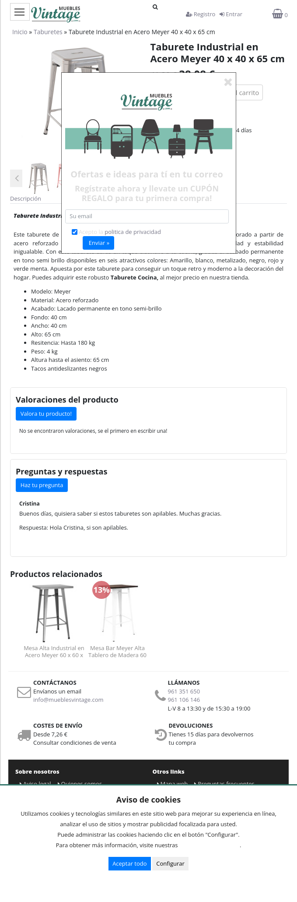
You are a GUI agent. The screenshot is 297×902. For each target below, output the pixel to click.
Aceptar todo (129, 863)
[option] (36, 178)
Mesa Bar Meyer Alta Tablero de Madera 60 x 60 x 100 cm (117, 651)
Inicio (20, 32)
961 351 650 (184, 691)
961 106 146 (184, 700)
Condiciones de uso (211, 845)
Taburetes (48, 32)
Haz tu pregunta (42, 485)
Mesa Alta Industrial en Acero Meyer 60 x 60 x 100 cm (54, 651)
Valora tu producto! (46, 413)
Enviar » (99, 243)
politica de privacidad (133, 232)
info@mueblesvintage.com (68, 700)
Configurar (170, 863)
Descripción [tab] (25, 198)
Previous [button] (16, 178)
